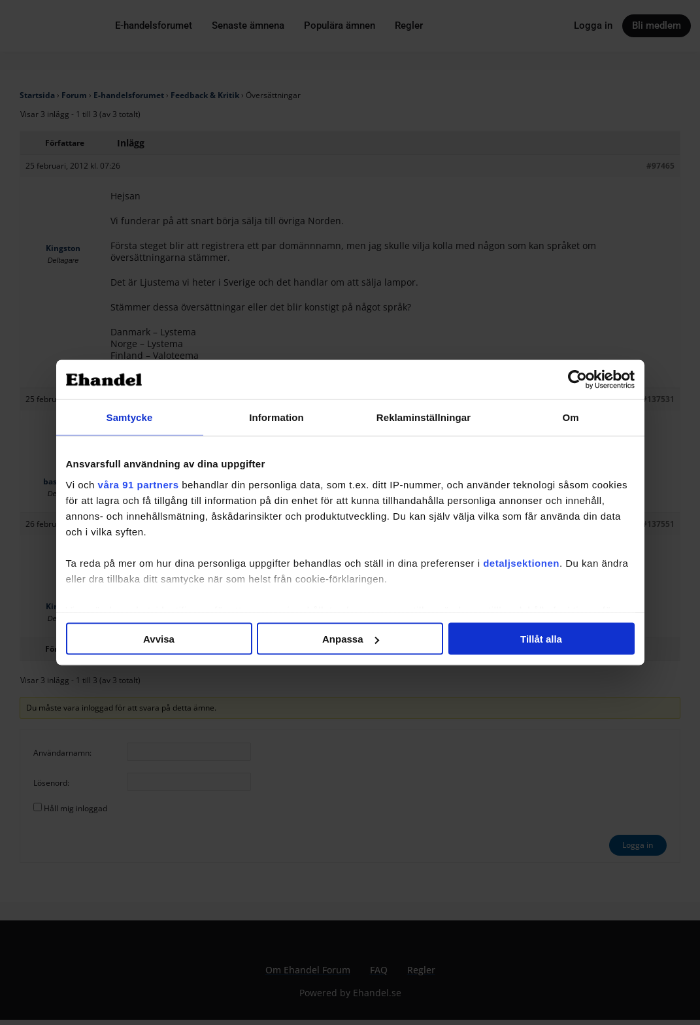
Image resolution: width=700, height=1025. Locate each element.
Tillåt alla (541, 639)
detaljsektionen (521, 562)
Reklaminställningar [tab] (423, 417)
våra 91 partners (138, 484)
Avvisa (159, 639)
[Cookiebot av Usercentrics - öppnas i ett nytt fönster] (577, 380)
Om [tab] (570, 417)
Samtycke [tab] (130, 417)
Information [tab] (276, 417)
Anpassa (350, 639)
